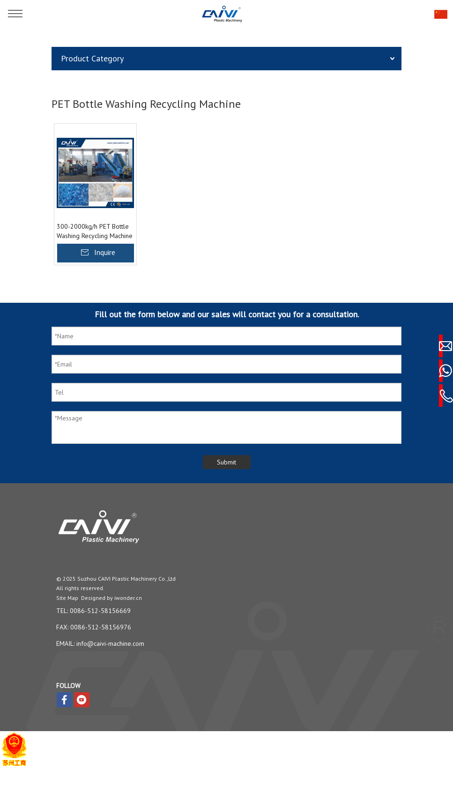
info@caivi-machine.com (110, 643)
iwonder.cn (128, 597)
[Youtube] (81, 699)
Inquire (104, 252)
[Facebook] (64, 699)
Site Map (67, 597)
